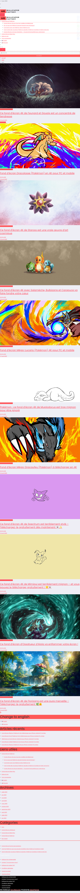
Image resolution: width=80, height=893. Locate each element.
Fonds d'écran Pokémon (6, 109)
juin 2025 (4, 795)
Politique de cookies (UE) (8, 865)
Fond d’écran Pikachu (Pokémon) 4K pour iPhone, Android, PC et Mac (20, 744)
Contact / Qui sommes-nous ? (10, 862)
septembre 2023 (6, 809)
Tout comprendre (6, 38)
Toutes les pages (6, 871)
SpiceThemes (34, 890)
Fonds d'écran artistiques (8, 830)
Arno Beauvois (15, 890)
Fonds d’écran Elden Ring (8, 34)
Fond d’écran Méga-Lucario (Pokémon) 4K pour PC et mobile (37, 350)
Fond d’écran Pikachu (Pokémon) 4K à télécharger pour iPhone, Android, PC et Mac (24, 733)
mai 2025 (4, 798)
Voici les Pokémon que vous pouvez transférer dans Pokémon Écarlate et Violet (23, 849)
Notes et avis (5, 36)
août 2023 (4, 812)
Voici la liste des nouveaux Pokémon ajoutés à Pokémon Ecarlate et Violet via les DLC (26, 30)
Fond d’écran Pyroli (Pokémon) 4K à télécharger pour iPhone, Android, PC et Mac (23, 736)
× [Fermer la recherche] (2, 49)
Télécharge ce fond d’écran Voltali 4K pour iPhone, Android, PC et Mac (20, 739)
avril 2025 (4, 801)
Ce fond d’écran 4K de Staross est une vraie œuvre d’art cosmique (34, 231)
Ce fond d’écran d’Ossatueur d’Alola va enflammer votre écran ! (39, 644)
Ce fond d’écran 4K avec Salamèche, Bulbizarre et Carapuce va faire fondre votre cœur (39, 291)
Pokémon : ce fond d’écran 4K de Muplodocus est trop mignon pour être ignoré (38, 408)
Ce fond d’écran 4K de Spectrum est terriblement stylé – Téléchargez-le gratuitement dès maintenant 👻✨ (34, 525)
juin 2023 (4, 818)
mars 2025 (4, 803)
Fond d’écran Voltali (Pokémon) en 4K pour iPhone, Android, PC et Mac (20, 742)
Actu (3, 827)
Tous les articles (6, 874)
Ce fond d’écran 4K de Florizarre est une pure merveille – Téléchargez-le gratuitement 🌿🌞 (34, 702)
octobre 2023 (5, 806)
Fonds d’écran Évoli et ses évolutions (11, 846)
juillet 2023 (4, 815)
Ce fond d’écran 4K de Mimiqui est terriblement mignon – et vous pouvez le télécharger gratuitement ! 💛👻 (40, 585)
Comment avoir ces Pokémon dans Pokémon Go (17, 27)
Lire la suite (3, 122)
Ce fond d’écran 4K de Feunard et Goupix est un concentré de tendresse (37, 114)
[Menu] (2, 14)
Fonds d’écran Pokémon (8, 21)
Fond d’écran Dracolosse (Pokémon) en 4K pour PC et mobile (37, 173)
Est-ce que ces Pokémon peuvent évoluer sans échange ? (19, 25)
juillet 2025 (4, 792)
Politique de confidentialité (9, 859)
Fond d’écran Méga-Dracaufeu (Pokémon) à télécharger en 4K (38, 467)
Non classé (4, 838)
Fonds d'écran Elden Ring (8, 833)
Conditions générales (7, 868)
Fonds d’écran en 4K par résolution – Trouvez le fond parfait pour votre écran (24, 32)
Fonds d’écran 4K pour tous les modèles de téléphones (18, 23)
